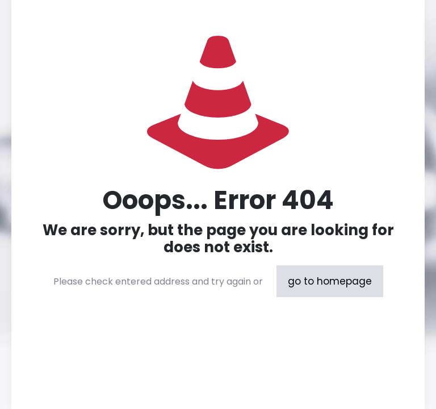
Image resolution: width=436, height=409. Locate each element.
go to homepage (330, 281)
